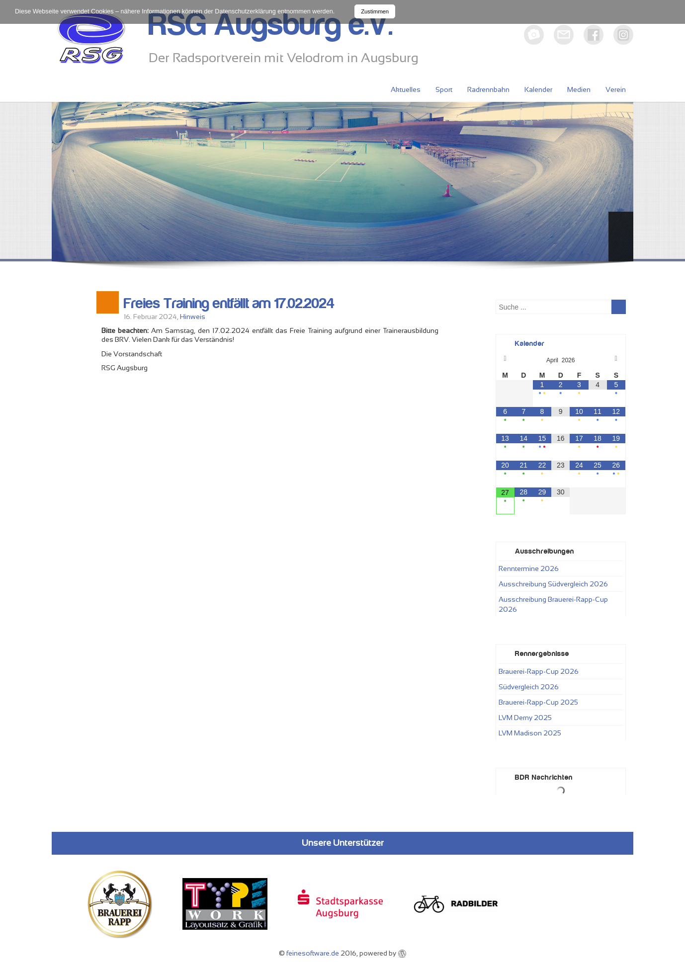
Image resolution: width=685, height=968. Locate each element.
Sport (443, 89)
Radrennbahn (488, 89)
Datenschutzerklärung (245, 11)
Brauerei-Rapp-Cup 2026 (539, 671)
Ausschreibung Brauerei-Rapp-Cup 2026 (553, 604)
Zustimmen (375, 11)
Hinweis (192, 317)
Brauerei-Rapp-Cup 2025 (538, 702)
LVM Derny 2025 (525, 718)
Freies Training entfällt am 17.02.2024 (229, 303)
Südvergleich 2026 (529, 687)
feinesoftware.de (312, 953)
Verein (615, 89)
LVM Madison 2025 (530, 733)
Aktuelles (406, 89)
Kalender (538, 89)
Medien (579, 89)
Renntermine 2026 (529, 568)
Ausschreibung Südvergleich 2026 (553, 584)
